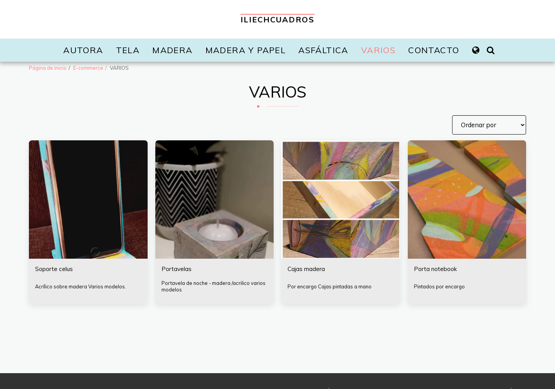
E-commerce (88, 68)
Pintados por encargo (440, 287)
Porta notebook (436, 269)
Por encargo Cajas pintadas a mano (330, 287)
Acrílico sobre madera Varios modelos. (80, 287)
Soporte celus (55, 269)
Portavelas (177, 269)
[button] (491, 50)
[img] (340, 199)
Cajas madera (307, 269)
